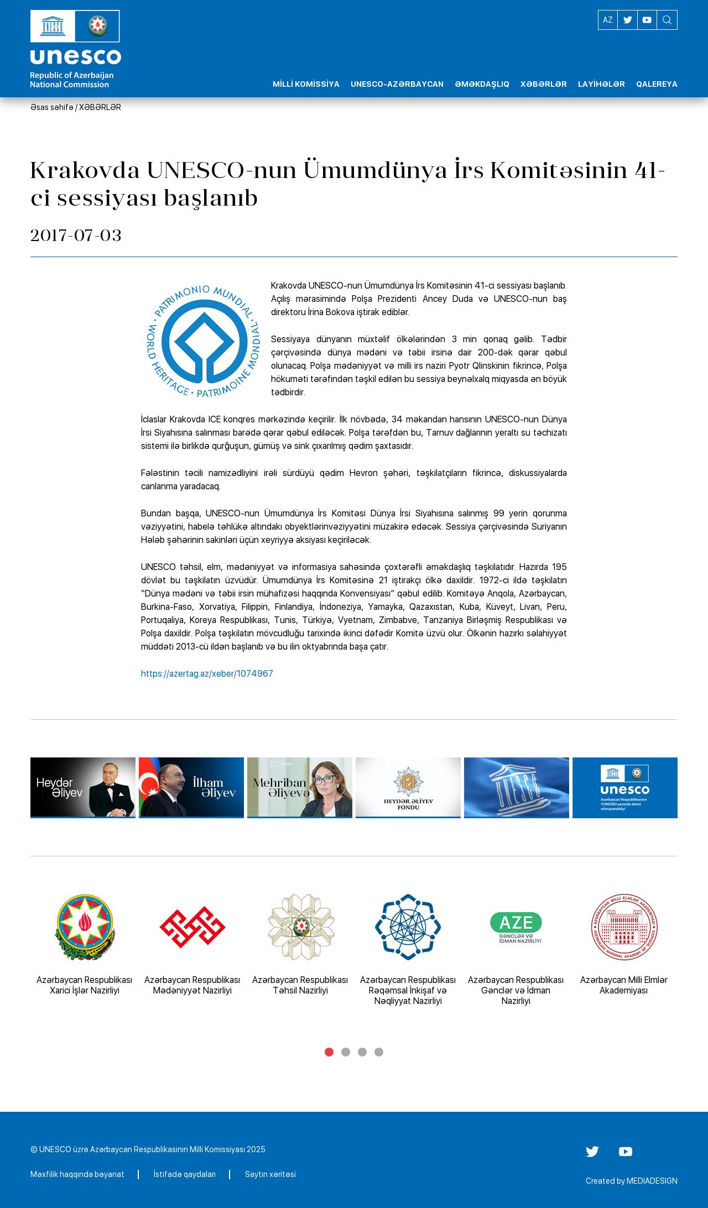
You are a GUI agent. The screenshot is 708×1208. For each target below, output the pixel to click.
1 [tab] (329, 1052)
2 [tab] (345, 1052)
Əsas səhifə (52, 107)
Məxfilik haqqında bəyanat (77, 1174)
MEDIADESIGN (652, 1180)
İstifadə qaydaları (185, 1174)
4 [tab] (378, 1052)
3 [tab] (362, 1052)
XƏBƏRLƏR (100, 107)
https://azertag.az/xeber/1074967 (207, 673)
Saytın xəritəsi (270, 1174)
